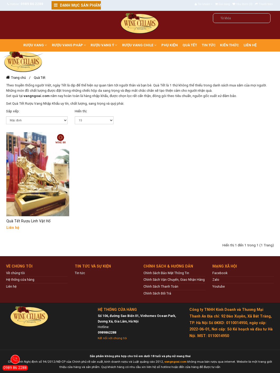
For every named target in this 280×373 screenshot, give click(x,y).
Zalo (215, 280)
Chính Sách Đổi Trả (157, 293)
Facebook (219, 273)
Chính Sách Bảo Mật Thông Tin (166, 273)
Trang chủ (18, 78)
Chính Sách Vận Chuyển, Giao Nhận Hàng (174, 280)
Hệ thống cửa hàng (20, 280)
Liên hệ (11, 286)
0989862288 (107, 332)
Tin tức (80, 273)
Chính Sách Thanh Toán (160, 286)
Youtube (218, 286)
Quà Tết (39, 78)
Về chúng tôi (15, 273)
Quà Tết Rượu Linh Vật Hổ (28, 221)
